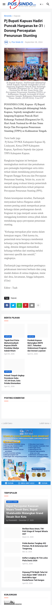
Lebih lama (44, 423)
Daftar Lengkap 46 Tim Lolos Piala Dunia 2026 (35, 559)
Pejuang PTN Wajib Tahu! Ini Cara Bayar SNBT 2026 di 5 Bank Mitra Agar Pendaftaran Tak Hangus (34, 576)
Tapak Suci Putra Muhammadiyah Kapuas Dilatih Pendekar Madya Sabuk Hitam (11, 345)
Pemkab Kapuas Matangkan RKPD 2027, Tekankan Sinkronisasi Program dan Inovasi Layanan (36, 345)
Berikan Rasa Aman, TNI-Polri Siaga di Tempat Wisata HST (35, 531)
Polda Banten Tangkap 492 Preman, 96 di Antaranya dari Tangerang (35, 546)
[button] (4, 4)
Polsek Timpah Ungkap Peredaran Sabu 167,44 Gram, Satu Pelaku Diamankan (14, 379)
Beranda (8, 16)
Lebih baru (7, 423)
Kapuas (17, 16)
